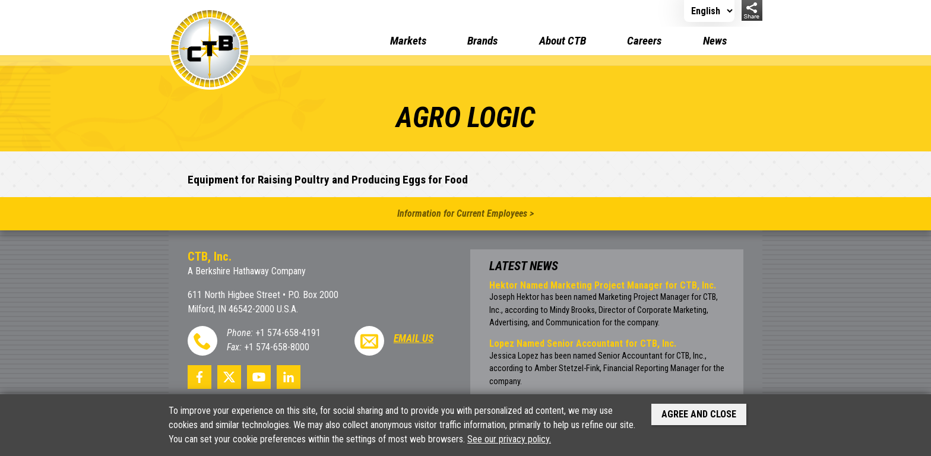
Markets (408, 41)
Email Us (413, 338)
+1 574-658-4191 (288, 332)
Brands (482, 41)
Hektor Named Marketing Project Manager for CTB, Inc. (602, 285)
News (715, 41)
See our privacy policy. (509, 439)
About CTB (562, 41)
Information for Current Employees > (465, 213)
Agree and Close (698, 414)
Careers (644, 41)
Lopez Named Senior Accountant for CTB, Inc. (582, 343)
